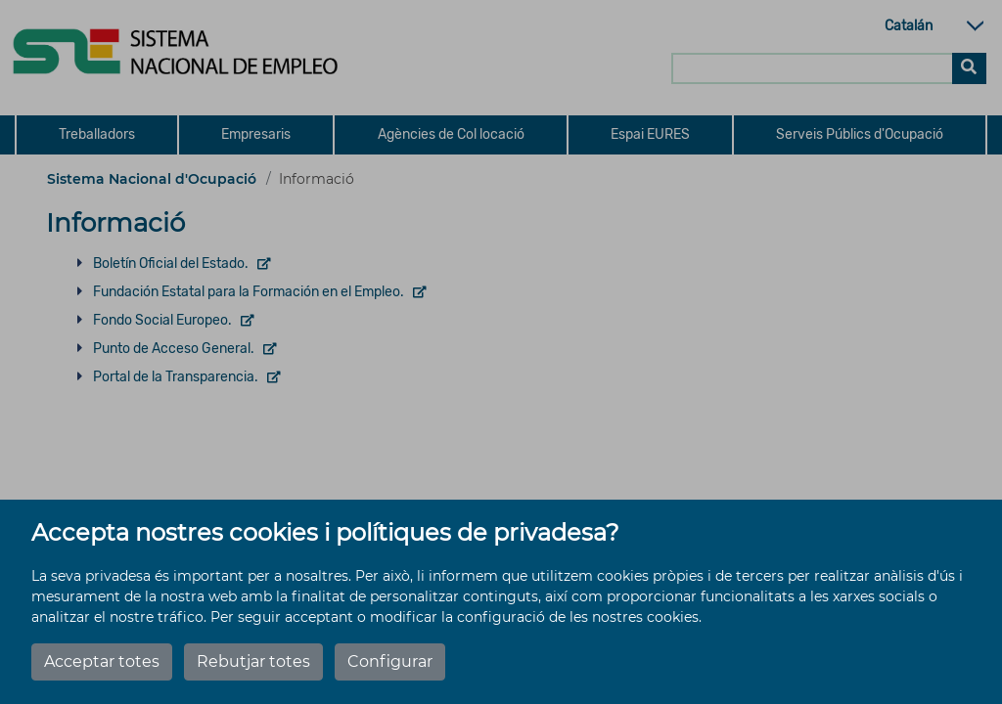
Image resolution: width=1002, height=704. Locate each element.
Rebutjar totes (253, 661)
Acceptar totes (101, 661)
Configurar (390, 661)
